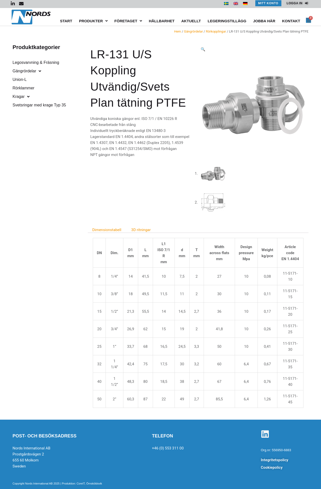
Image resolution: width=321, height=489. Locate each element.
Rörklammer (23, 88)
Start (66, 21)
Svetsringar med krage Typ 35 (39, 105)
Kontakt (291, 21)
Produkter (93, 21)
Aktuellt (191, 21)
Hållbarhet (162, 21)
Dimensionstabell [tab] (106, 230)
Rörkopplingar (216, 31)
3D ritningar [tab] (141, 230)
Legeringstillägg (227, 21)
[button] (203, 49)
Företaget (128, 21)
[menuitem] (226, 3)
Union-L (20, 79)
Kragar (21, 96)
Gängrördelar (193, 31)
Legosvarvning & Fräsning (36, 62)
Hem (177, 31)
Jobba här (264, 21)
